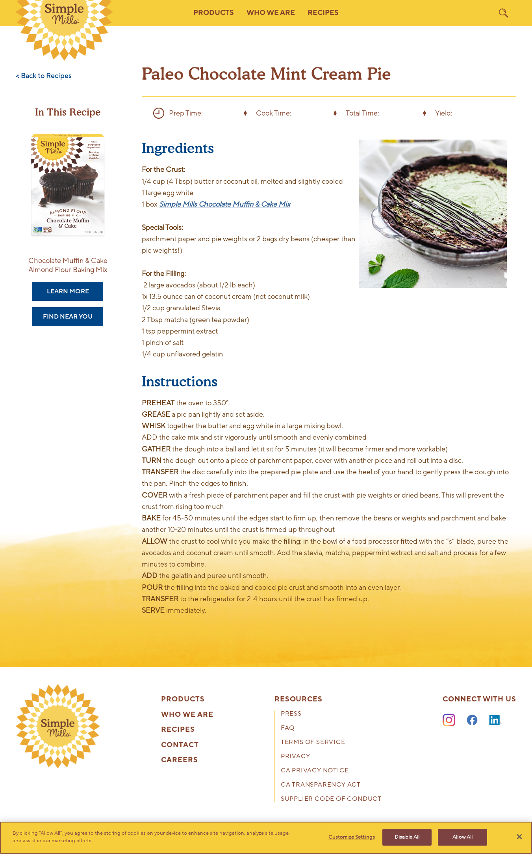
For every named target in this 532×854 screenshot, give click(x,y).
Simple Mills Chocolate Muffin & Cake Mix (224, 204)
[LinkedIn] (495, 720)
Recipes (323, 12)
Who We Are (187, 714)
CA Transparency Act (321, 785)
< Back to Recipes (44, 76)
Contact (179, 745)
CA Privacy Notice (315, 771)
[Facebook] (472, 720)
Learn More (68, 291)
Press (291, 714)
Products (182, 699)
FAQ (288, 728)
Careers (179, 760)
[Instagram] (449, 720)
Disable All (407, 837)
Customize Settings (351, 837)
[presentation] (58, 726)
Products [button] (213, 12)
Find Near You (68, 316)
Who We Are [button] (271, 12)
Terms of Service (313, 742)
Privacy (295, 757)
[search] (503, 13)
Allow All (462, 837)
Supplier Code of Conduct (331, 799)
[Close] (519, 836)
